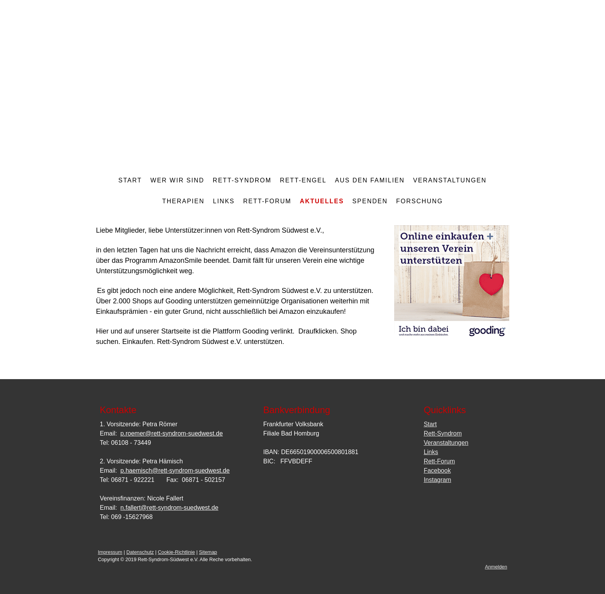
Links (223, 201)
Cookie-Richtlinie (176, 552)
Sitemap (208, 552)
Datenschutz (140, 552)
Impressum (110, 552)
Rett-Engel (303, 180)
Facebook (437, 470)
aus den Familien (370, 180)
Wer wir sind (178, 180)
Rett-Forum (267, 201)
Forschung (419, 201)
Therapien (183, 201)
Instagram (437, 480)
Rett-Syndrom (242, 180)
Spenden (370, 201)
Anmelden (496, 567)
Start (130, 180)
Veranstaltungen (449, 180)
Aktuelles (322, 201)
